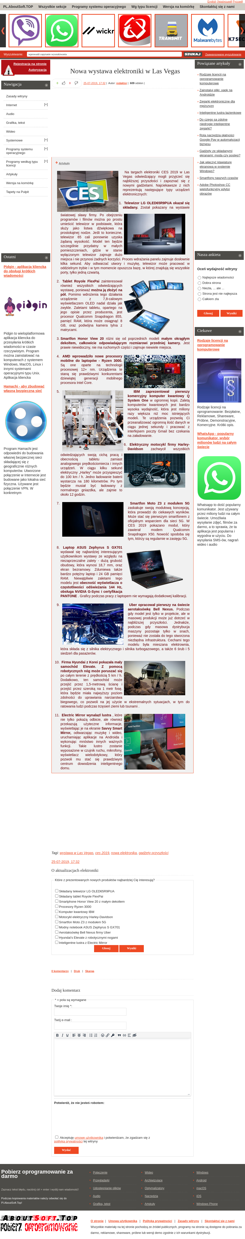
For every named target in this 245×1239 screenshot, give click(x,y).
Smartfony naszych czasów (218, 178)
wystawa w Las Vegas (76, 853)
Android (201, 1180)
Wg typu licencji (144, 7)
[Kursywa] (62, 1035)
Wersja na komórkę (178, 7)
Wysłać (66, 1150)
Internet (11, 105)
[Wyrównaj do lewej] (74, 1035)
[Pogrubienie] (57, 1035)
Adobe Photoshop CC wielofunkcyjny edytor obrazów (214, 189)
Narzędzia (151, 1196)
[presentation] (91, 1117)
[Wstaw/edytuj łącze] (107, 1035)
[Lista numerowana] (95, 1035)
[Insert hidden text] (134, 1035)
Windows (202, 1172)
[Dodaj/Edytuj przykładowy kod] (124, 1035)
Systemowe (14, 140)
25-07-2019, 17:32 (95, 83)
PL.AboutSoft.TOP (18, 7)
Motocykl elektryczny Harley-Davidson (86, 917)
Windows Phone (207, 1204)
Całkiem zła (210, 299)
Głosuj (106, 948)
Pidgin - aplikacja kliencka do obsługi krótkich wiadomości (25, 271)
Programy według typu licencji (22, 163)
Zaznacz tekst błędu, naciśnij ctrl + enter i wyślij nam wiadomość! (40, 1189)
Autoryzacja (37, 70)
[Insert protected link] (112, 1035)
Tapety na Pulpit (17, 192)
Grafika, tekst (15, 123)
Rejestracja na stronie (30, 64)
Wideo (10, 131)
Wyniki (131, 948)
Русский (238, 1)
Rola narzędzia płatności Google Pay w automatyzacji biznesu (219, 139)
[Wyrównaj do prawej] (84, 1035)
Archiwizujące (153, 1180)
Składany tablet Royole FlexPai (81, 896)
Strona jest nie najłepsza (219, 293)
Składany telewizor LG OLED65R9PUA (86, 891)
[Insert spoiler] (129, 1035)
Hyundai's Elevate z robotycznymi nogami (88, 937)
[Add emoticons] (102, 1035)
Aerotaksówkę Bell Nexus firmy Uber (85, 932)
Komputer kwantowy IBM (76, 912)
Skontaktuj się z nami (217, 7)
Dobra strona (211, 283)
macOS (201, 1188)
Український (224, 1)
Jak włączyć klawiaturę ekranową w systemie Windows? (215, 166)
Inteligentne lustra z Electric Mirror (83, 943)
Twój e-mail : (63, 1020)
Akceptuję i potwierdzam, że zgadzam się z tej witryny (102, 1139)
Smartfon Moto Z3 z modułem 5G (82, 922)
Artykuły (64, 163)
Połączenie (100, 1172)
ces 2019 (102, 853)
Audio (10, 114)
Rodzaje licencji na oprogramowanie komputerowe (212, 79)
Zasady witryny (16, 96)
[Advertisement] (122, 122)
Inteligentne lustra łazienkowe (220, 112)
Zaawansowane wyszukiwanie (223, 54)
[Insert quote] (119, 1035)
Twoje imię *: (63, 1006)
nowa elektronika (124, 853)
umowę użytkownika (89, 1137)
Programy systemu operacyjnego (99, 7)
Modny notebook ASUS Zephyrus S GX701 (89, 927)
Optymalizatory (154, 1188)
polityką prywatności (68, 1141)
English (212, 1)
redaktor (121, 83)
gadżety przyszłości (153, 853)
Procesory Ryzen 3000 (75, 907)
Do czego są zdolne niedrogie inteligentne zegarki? (214, 124)
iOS (198, 1196)
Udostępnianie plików (107, 1188)
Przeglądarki (101, 1180)
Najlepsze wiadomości (218, 277)
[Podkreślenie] (67, 1035)
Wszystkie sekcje (52, 7)
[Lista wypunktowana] (91, 1035)
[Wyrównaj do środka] (79, 1035)
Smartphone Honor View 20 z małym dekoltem (92, 901)
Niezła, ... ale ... (213, 288)
